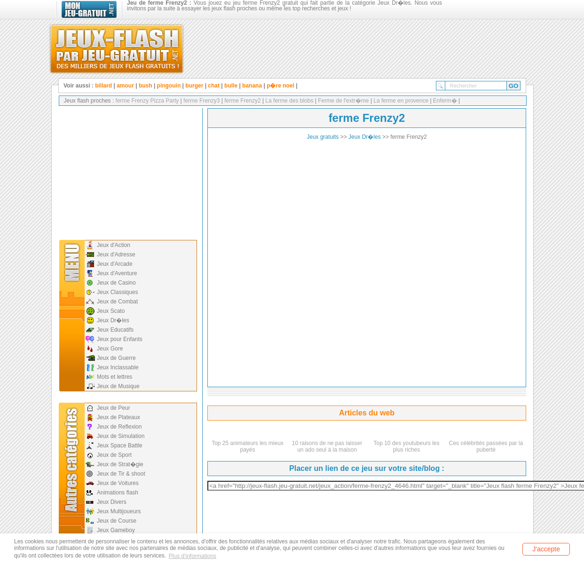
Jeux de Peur (113, 408)
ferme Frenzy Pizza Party (147, 100)
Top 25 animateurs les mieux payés (248, 446)
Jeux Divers (111, 502)
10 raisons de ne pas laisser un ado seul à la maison (327, 446)
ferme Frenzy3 (201, 100)
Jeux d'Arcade (115, 264)
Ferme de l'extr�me (343, 100)
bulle (230, 85)
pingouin (169, 85)
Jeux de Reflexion (119, 426)
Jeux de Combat (117, 301)
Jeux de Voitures (118, 483)
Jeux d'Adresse (116, 254)
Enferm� (445, 100)
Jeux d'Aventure (117, 273)
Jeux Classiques (117, 292)
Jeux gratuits (323, 137)
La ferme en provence (401, 100)
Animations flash (117, 492)
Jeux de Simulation (120, 436)
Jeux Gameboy (116, 530)
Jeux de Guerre (116, 358)
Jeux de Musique (118, 386)
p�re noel (280, 85)
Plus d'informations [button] (192, 556)
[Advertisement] (126, 172)
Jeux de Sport (114, 455)
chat (214, 85)
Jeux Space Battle (119, 445)
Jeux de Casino (116, 282)
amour (125, 85)
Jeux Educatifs (115, 329)
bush (145, 85)
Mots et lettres (114, 377)
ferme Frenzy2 (242, 100)
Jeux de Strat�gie (120, 464)
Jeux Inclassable (118, 367)
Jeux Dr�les (113, 320)
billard (103, 85)
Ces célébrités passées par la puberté (486, 446)
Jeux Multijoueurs (119, 511)
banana (252, 85)
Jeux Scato (111, 311)
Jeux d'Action (113, 245)
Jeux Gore (110, 348)
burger (194, 85)
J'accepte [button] (546, 549)
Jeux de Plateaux (118, 417)
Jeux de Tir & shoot (121, 473)
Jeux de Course (116, 520)
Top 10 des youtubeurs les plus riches (406, 446)
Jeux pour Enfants (119, 339)
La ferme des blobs (289, 100)
